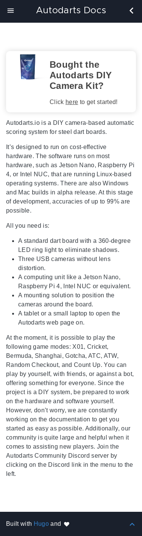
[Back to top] (132, 523)
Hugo (41, 523)
